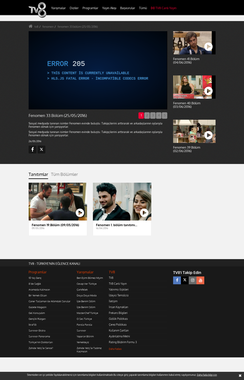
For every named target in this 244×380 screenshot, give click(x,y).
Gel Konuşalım (37, 312)
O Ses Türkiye (84, 318)
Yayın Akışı (109, 8)
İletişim (113, 301)
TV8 (111, 277)
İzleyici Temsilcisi (119, 295)
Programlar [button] (90, 8)
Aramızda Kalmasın (39, 289)
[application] (98, 70)
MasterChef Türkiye (87, 312)
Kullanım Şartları (119, 330)
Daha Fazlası (115, 348)
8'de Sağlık (35, 283)
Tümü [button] (143, 8)
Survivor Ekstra (37, 330)
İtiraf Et (32, 324)
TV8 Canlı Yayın (163, 8)
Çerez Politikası (118, 324)
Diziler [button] (74, 8)
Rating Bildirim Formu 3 (123, 342)
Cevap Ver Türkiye (87, 283)
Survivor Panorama (39, 336)
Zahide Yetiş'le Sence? (41, 348)
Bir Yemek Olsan (38, 295)
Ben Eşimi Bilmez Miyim (90, 277)
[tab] (38, 175)
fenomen (48, 26)
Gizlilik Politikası (118, 318)
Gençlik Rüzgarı (37, 318)
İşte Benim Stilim (86, 301)
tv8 (36, 26)
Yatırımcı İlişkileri (119, 289)
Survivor (81, 330)
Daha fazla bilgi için (207, 374)
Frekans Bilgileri (118, 312)
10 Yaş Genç (35, 277)
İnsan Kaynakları (118, 307)
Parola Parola (84, 324)
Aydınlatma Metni (119, 336)
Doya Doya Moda (87, 295)
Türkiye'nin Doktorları (41, 342)
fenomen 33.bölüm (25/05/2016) (78, 26)
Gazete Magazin (37, 307)
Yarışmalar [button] (58, 8)
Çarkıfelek (82, 289)
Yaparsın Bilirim (85, 336)
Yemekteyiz (83, 342)
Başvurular (127, 8)
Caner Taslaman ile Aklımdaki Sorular (49, 301)
